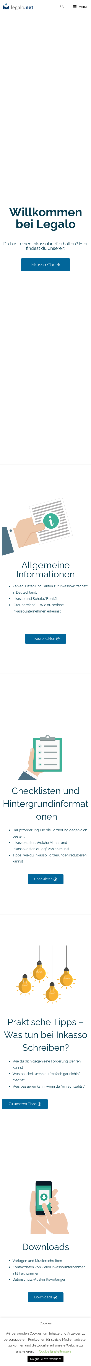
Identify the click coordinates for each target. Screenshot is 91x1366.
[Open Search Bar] (61, 6)
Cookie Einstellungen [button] (55, 1351)
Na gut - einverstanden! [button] (45, 1359)
